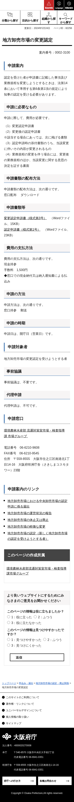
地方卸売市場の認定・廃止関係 (52, 683)
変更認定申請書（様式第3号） (25, 218)
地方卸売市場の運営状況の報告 (29, 513)
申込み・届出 (26, 683)
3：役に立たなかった (26, 623)
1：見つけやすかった (26, 639)
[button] (49, 5)
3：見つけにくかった (26, 645)
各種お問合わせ (48, 781)
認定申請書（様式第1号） (22, 229)
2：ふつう (45, 617)
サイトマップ (13, 723)
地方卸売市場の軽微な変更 (26, 526)
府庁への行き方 (12, 781)
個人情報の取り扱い (17, 716)
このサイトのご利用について (22, 697)
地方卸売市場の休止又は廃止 (28, 520)
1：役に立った (21, 617)
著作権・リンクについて (20, 703)
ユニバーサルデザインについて (24, 710)
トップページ (9, 683)
